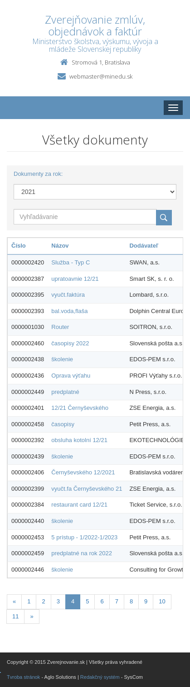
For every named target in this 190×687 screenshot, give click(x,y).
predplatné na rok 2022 (81, 553)
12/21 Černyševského (79, 407)
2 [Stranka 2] (43, 601)
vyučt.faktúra (68, 294)
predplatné (65, 391)
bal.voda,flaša (69, 311)
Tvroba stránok (23, 677)
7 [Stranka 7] (116, 601)
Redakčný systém (100, 677)
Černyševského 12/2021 (83, 472)
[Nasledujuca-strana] (31, 616)
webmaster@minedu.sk (100, 76)
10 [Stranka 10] (162, 601)
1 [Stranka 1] (28, 601)
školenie (62, 359)
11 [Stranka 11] (15, 616)
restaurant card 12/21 (79, 504)
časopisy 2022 (70, 343)
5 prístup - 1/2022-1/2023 (84, 537)
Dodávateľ (143, 245)
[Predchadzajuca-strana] (14, 601)
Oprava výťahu (70, 375)
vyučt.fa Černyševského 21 (86, 488)
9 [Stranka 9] (145, 601)
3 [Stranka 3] (58, 601)
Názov (59, 245)
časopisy (62, 424)
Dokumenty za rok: (38, 173)
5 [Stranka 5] (87, 601)
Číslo (18, 245)
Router (60, 327)
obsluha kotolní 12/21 (79, 440)
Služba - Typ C (70, 262)
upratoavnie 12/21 (74, 278)
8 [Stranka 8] (131, 601)
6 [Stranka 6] (101, 601)
